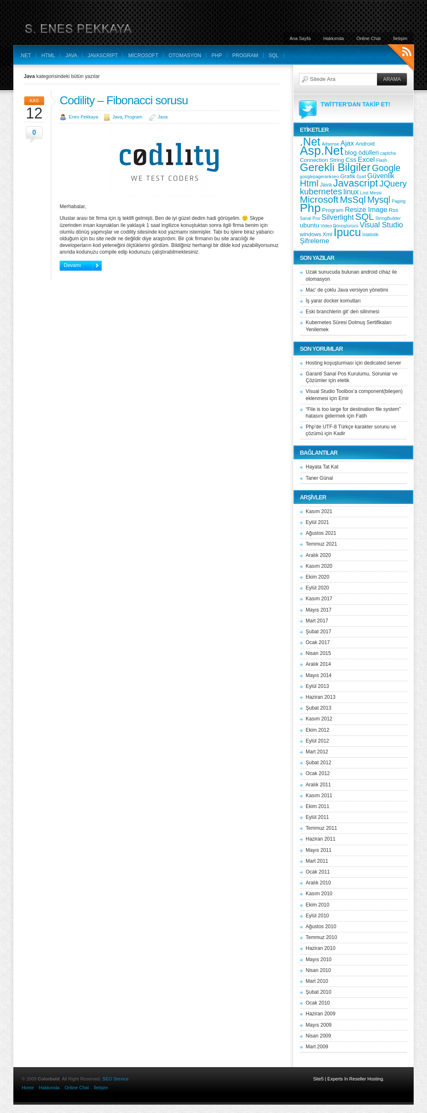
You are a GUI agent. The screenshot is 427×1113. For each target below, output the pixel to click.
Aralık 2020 (318, 555)
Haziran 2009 (320, 1014)
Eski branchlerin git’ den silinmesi (342, 312)
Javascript (103, 55)
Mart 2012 (317, 752)
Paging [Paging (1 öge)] (398, 201)
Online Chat (369, 38)
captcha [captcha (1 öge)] (388, 153)
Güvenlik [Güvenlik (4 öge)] (380, 176)
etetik (343, 380)
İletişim (400, 38)
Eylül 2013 (317, 686)
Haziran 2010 (320, 948)
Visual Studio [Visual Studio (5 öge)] (381, 225)
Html (48, 55)
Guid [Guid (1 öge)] (361, 176)
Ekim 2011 (317, 806)
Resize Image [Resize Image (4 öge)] (366, 210)
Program (245, 55)
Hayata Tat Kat (322, 467)
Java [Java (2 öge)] (326, 184)
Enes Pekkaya (83, 116)
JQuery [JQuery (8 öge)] (393, 183)
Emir (344, 398)
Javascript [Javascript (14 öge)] (355, 183)
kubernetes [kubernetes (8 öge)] (321, 191)
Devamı (72, 265)
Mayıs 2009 (319, 1025)
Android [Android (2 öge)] (364, 144)
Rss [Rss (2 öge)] (393, 210)
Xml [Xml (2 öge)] (327, 234)
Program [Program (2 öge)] (332, 210)
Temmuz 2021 (321, 544)
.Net (25, 55)
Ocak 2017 (318, 642)
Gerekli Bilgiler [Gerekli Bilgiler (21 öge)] (335, 167)
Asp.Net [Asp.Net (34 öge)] (321, 150)
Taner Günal (319, 478)
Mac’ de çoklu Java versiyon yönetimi (347, 290)
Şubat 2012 (318, 763)
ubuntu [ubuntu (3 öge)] (309, 225)
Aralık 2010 (318, 883)
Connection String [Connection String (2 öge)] (322, 160)
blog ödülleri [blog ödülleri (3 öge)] (362, 152)
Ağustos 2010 (321, 926)
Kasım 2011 (319, 795)
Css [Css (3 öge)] (351, 159)
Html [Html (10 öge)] (309, 183)
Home (28, 1087)
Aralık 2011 (318, 785)
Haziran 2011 (320, 839)
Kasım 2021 (319, 511)
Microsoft (143, 55)
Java (71, 55)
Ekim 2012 (317, 730)
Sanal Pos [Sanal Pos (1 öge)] (310, 218)
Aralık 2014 (318, 664)
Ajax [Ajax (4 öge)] (347, 143)
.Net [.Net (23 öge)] (310, 142)
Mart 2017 (317, 621)
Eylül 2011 (317, 817)
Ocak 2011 (318, 872)
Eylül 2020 (317, 588)
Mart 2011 (317, 861)
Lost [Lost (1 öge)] (364, 192)
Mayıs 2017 (319, 610)
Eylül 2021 (317, 522)
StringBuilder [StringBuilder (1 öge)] (388, 218)
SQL (274, 55)
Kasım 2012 (319, 719)
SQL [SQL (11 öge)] (364, 217)
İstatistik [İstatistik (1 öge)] (370, 234)
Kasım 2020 (319, 566)
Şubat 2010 (318, 992)
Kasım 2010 (319, 893)
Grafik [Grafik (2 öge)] (347, 176)
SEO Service (115, 1078)
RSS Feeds (401, 58)
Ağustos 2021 (321, 533)
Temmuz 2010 (321, 937)
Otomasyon (184, 55)
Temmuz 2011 (321, 828)
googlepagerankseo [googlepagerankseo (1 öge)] (319, 176)
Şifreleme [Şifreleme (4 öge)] (314, 241)
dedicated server (382, 363)
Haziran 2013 (320, 697)
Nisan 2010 (318, 970)
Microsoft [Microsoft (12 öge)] (319, 199)
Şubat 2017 (318, 632)
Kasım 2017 (319, 599)
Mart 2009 (317, 1047)
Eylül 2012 (317, 741)
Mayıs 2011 (319, 850)
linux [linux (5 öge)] (351, 192)
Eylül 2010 (317, 916)
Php (216, 55)
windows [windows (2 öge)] (310, 234)
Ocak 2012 (318, 773)
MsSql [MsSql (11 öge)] (353, 199)
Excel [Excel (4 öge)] (366, 160)
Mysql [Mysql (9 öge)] (378, 199)
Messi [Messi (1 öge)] (376, 192)
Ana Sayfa (300, 38)
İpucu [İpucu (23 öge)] (347, 232)
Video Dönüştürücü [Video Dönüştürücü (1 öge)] (339, 225)
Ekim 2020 (317, 577)
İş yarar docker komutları (333, 301)
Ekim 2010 (317, 905)
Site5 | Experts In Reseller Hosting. (348, 1078)
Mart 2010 (317, 981)
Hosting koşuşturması (330, 363)
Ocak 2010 (318, 1003)
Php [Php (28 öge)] (310, 207)
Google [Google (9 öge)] (386, 168)
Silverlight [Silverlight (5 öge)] (338, 217)
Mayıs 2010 (319, 959)
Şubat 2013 (318, 708)
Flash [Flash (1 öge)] (381, 160)
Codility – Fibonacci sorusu (124, 100)
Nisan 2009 (318, 1036)
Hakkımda (333, 38)
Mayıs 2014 (319, 675)
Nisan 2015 (318, 653)
